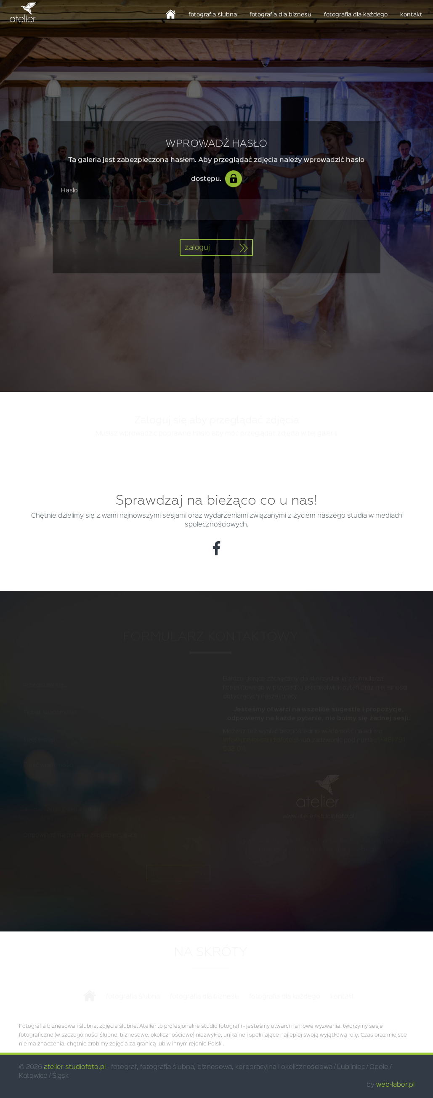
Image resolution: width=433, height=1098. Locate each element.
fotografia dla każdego (356, 14)
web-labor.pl (395, 1085)
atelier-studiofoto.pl (75, 1067)
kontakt (411, 14)
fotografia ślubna (213, 14)
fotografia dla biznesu (280, 14)
